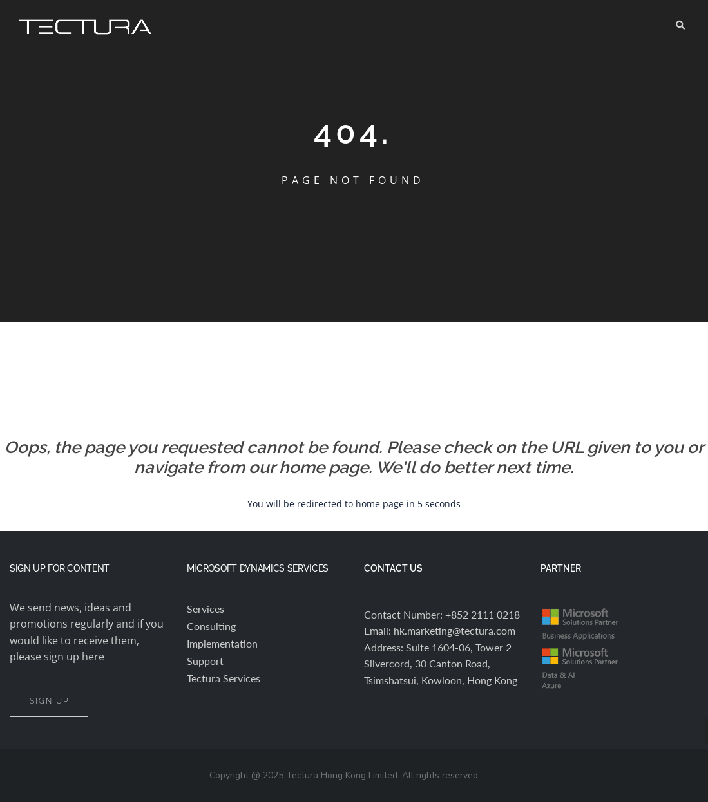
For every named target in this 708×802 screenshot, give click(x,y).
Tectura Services (223, 678)
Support (205, 661)
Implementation (222, 643)
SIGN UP (49, 700)
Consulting (211, 626)
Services (205, 608)
